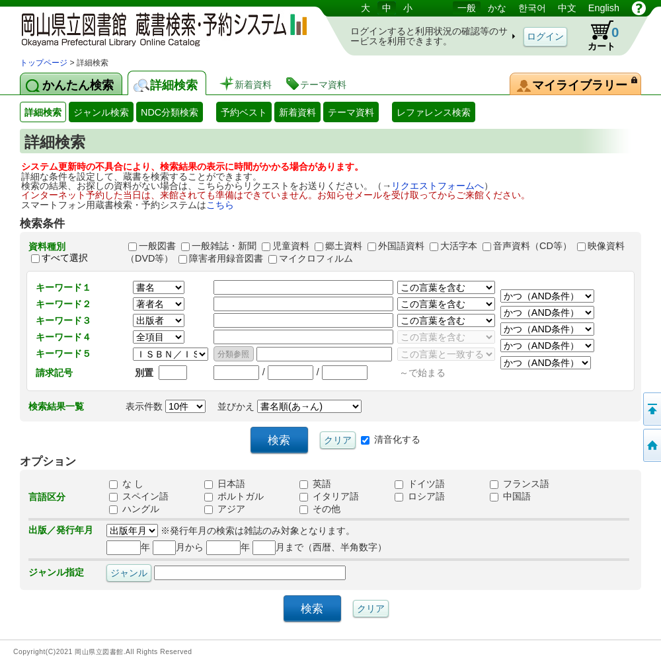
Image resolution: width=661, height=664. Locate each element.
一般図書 (157, 245)
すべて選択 (65, 258)
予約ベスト (244, 112)
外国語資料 (401, 245)
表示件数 (166, 406)
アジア (224, 508)
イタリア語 (329, 496)
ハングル (134, 508)
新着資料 (297, 112)
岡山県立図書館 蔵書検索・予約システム (158, 28)
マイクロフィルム (316, 258)
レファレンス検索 (434, 112)
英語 (315, 483)
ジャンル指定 (56, 572)
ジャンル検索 (101, 112)
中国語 (510, 496)
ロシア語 (420, 496)
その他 (319, 508)
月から (178, 547)
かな (497, 8)
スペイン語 (139, 496)
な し (126, 483)
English (603, 8)
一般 (466, 8)
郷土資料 (343, 245)
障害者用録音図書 (226, 258)
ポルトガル (234, 496)
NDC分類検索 (169, 112)
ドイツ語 (420, 483)
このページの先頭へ (651, 408)
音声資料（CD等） (532, 245)
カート (597, 36)
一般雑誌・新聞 (224, 245)
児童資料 (290, 245)
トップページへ (651, 445)
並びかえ (289, 406)
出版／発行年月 (60, 530)
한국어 (532, 8)
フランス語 (519, 483)
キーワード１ (63, 287)
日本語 (224, 483)
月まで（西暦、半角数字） (320, 547)
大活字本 (458, 245)
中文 (567, 8)
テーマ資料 (351, 112)
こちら (220, 205)
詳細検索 (42, 112)
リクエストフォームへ (437, 185)
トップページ (43, 62)
